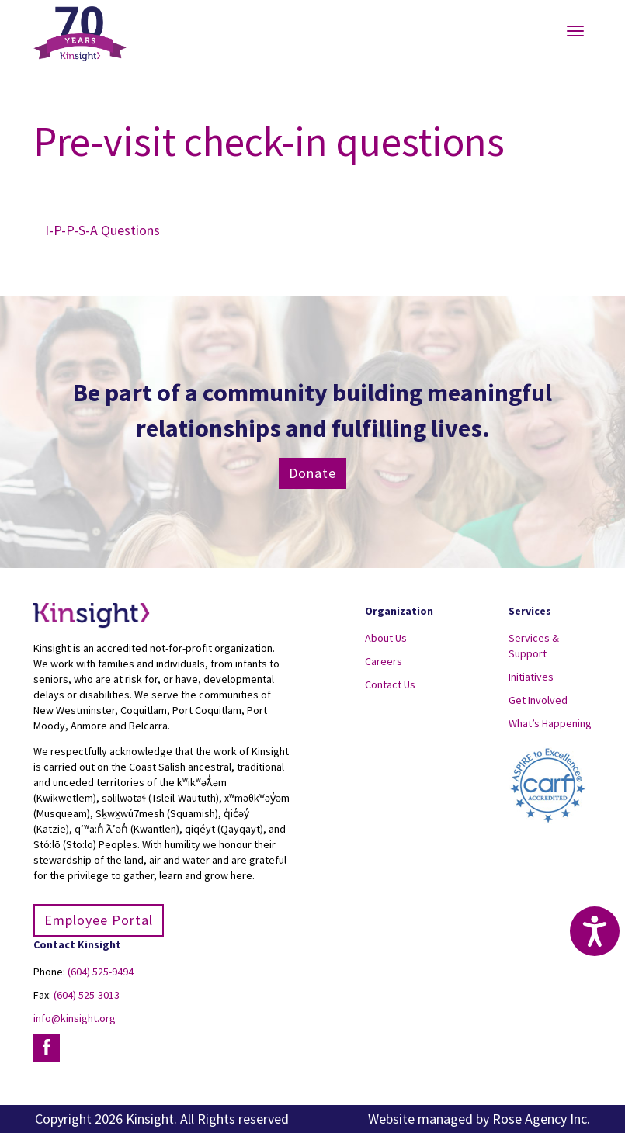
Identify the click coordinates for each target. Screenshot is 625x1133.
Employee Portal (98, 920)
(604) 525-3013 (87, 995)
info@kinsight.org (74, 1018)
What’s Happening (550, 723)
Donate (312, 473)
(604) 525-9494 (101, 972)
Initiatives (531, 677)
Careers (383, 661)
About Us (386, 638)
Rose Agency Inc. (541, 1119)
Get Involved (538, 700)
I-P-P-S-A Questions (102, 230)
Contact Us (390, 684)
